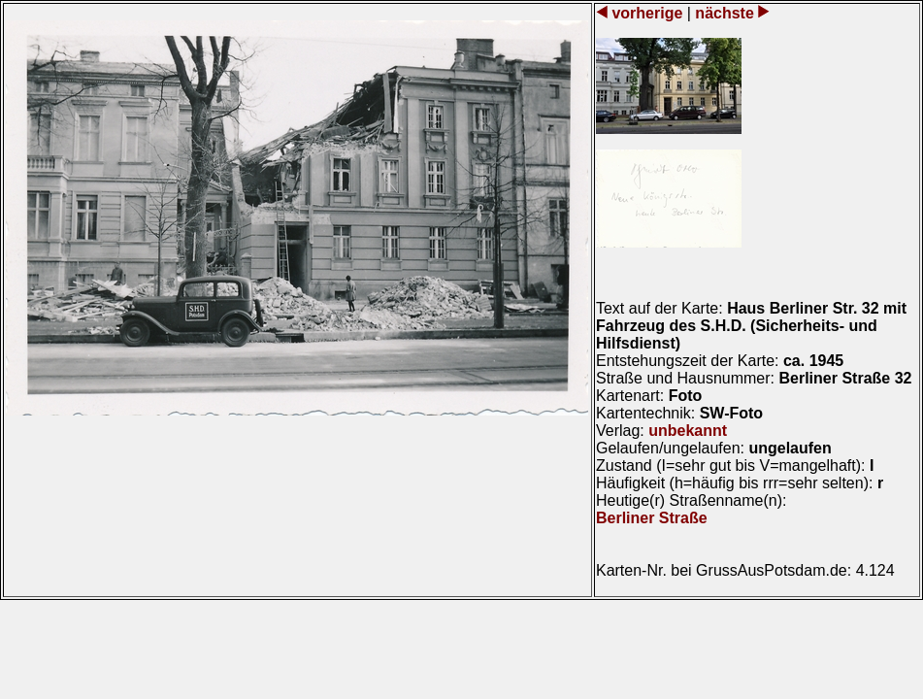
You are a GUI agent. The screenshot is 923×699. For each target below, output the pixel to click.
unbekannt (687, 430)
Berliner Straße (652, 518)
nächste (724, 13)
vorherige (647, 13)
